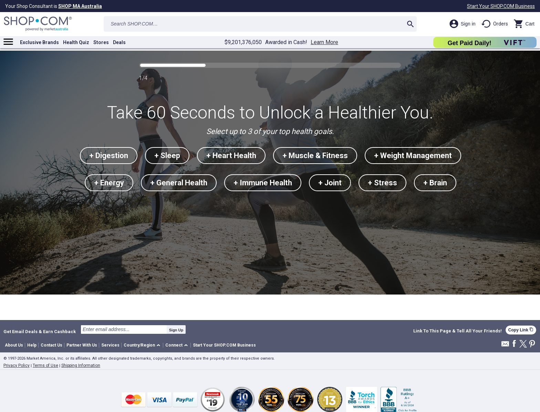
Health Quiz (76, 42)
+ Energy (109, 182)
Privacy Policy (16, 365)
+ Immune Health (262, 182)
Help (32, 345)
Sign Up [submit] (176, 330)
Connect (174, 345)
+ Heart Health (231, 155)
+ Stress (382, 182)
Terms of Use (45, 365)
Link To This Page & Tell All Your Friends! (457, 331)
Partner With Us (81, 345)
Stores (101, 42)
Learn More (324, 42)
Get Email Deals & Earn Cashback (39, 331)
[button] (143, 345)
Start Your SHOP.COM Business (501, 6)
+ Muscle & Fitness (315, 155)
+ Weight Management (413, 155)
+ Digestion (108, 155)
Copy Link (520, 329)
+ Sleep (167, 155)
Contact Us (51, 345)
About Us (14, 345)
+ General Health (178, 182)
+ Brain (435, 182)
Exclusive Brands (39, 42)
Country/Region (139, 345)
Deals (119, 42)
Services (110, 345)
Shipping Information (80, 365)
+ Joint (330, 182)
